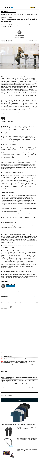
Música (28, 14)
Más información (4, 308)
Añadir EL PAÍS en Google (33, 40)
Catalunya (31, 302)
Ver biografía (11, 286)
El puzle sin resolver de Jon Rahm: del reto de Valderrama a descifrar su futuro (21, 358)
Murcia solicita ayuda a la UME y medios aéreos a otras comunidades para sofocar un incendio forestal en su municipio (18, 365)
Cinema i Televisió (23, 14)
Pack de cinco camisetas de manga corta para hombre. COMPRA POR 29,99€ (18, 424)
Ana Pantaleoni (19, 35)
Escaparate (19, 400)
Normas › (36, 296)
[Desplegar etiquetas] (37, 302)
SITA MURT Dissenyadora (6, 17)
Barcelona (17, 302)
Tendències (35, 14)
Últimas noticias (5, 352)
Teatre (31, 14)
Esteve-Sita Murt (4, 302)
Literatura (3, 14)
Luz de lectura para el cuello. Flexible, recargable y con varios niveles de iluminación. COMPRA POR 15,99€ (27, 439)
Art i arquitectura (16, 14)
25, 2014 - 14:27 (21, 37)
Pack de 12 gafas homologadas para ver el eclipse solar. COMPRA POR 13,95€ (27, 450)
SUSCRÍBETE (33, 7)
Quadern (5, 12)
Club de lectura (9, 14)
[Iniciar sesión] (37, 8)
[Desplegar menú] (2, 8)
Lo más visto (4, 371)
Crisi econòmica (11, 302)
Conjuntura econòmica (24, 302)
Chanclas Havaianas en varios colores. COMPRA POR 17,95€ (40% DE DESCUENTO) (26, 428)
